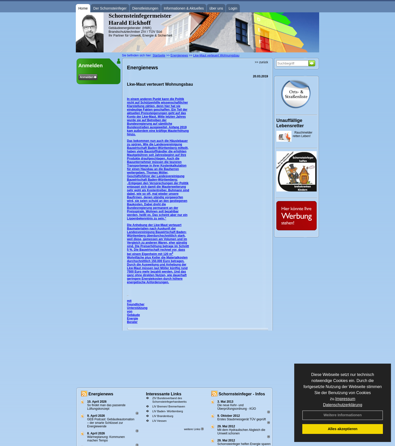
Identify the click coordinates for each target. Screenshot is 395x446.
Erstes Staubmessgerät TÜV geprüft (241, 419)
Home (83, 8)
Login (232, 8)
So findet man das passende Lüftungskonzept (106, 406)
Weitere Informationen (342, 415)
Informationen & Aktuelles (184, 8)
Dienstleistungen (145, 8)
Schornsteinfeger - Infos (242, 394)
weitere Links (193, 429)
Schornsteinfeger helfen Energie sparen (244, 444)
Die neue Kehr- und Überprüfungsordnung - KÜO (236, 406)
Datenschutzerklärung (342, 405)
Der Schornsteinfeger (109, 8)
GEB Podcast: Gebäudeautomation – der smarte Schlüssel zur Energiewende (110, 423)
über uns (216, 8)
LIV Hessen (159, 420)
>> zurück (261, 62)
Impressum (345, 399)
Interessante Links (163, 394)
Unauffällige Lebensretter (290, 123)
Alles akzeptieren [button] (342, 429)
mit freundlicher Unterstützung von (137, 306)
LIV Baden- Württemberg (167, 411)
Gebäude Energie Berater (133, 318)
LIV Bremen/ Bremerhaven (168, 406)
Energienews (100, 394)
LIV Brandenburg (162, 416)
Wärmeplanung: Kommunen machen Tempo (106, 438)
